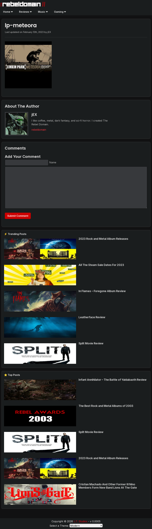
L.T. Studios (80, 521)
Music (43, 11)
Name (52, 162)
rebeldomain (38, 129)
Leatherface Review (92, 317)
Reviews (25, 11)
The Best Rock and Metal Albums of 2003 (106, 405)
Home (8, 11)
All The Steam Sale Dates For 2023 (101, 265)
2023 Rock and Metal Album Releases (103, 238)
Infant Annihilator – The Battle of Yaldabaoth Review (113, 379)
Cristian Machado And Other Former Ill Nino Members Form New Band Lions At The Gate (108, 486)
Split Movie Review (91, 343)
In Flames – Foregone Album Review (102, 291)
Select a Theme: (59, 525)
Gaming (60, 11)
